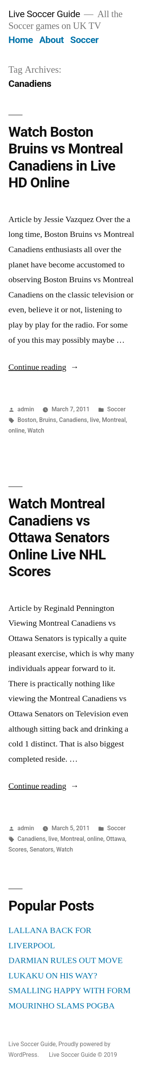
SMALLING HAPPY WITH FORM (69, 990)
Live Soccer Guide (44, 13)
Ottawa (115, 838)
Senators (41, 849)
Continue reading (43, 367)
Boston (27, 419)
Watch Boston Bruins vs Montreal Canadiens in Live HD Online (65, 157)
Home (20, 39)
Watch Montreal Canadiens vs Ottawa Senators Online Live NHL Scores (58, 537)
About (51, 39)
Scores (17, 849)
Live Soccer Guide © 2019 (83, 1054)
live (94, 419)
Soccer (84, 39)
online (16, 430)
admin (26, 409)
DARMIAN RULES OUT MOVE (65, 960)
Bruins (47, 419)
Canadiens (73, 419)
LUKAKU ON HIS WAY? (52, 975)
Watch (35, 430)
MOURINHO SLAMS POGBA (61, 1005)
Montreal (114, 419)
